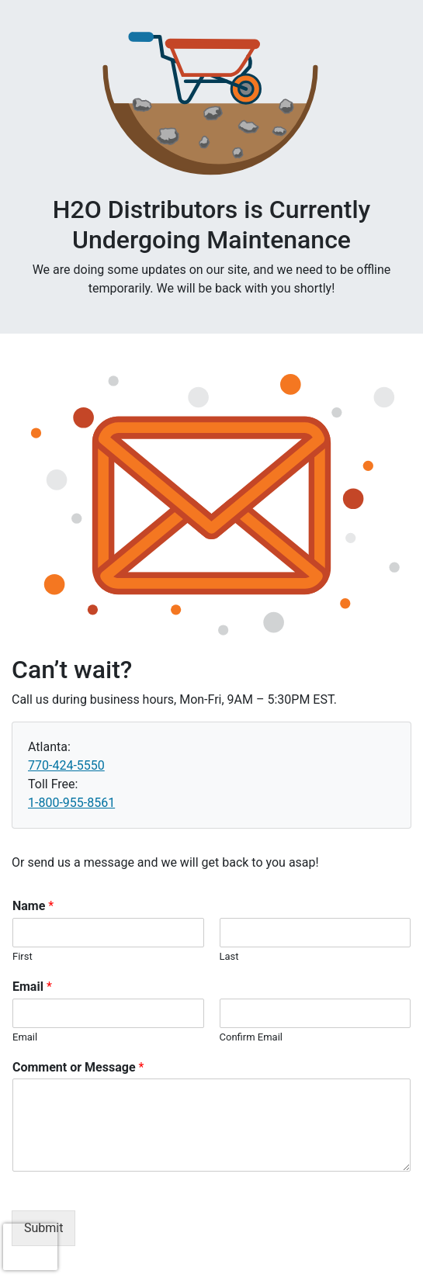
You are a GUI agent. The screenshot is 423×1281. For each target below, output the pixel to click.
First (22, 956)
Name (33, 905)
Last (229, 956)
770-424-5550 (66, 765)
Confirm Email (251, 1037)
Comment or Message (78, 1067)
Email (32, 986)
